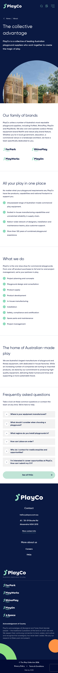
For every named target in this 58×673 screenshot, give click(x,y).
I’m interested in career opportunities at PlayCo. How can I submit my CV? (31, 463)
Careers (29, 549)
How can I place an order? (22, 443)
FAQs (29, 555)
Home (7, 18)
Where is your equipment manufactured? (28, 416)
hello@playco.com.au (29, 515)
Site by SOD (29, 670)
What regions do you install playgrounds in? (29, 435)
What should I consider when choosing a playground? (28, 425)
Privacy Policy (19, 666)
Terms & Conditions (36, 666)
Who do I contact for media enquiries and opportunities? (28, 452)
